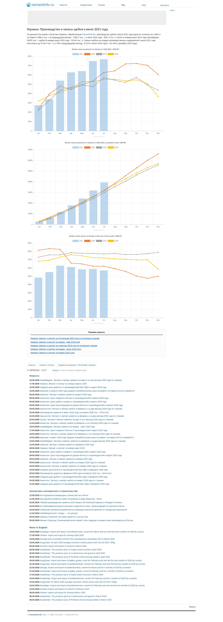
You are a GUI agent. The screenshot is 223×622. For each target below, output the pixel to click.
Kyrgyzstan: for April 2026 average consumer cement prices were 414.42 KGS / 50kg (77, 542)
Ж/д (123, 5)
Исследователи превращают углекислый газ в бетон (64, 495)
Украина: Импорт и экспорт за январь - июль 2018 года (55, 349)
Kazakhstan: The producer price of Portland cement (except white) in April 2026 (75, 557)
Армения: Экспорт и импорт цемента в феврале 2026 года (67, 444)
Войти (172, 10)
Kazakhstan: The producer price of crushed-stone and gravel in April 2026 (72, 553)
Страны (109, 5)
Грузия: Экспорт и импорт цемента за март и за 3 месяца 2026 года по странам (76, 419)
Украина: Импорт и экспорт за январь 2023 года (52, 353)
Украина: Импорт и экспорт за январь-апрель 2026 (63, 384)
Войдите (56, 370)
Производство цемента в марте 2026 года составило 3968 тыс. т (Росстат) (74, 412)
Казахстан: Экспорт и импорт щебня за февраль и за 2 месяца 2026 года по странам (79, 423)
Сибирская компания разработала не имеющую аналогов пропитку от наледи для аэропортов (83, 510)
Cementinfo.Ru (35, 615)
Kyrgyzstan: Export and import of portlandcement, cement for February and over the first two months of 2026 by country (92, 564)
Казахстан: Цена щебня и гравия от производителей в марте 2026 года (73, 452)
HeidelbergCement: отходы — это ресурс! (59, 513)
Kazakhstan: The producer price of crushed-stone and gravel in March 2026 (73, 596)
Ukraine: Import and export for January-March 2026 (62, 592)
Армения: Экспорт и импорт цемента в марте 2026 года (65, 394)
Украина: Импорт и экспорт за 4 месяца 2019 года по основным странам (63, 345)
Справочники (88, 5)
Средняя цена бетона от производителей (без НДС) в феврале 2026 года (74, 470)
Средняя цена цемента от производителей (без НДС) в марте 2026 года (73, 387)
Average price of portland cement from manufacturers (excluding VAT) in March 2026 (77, 539)
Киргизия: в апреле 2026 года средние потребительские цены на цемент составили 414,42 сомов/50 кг (87, 391)
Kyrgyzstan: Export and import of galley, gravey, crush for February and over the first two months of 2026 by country (91, 560)
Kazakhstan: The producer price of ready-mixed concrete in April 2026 (71, 549)
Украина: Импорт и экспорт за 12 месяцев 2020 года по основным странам (64, 338)
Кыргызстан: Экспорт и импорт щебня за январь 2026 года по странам (72, 462)
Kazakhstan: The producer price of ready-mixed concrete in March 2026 (71, 575)
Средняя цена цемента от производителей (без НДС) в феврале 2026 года (74, 484)
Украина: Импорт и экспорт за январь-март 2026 (62, 448)
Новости (69, 5)
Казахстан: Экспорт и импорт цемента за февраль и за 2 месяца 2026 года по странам (80, 434)
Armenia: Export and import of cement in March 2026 (63, 546)
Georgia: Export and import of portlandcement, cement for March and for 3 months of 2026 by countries (85, 567)
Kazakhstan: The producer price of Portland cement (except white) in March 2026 (76, 600)
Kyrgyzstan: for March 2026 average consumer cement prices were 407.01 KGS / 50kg (78, 582)
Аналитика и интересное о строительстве (53, 491)
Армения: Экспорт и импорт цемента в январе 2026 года (66, 459)
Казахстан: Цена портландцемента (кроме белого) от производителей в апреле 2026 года (81, 405)
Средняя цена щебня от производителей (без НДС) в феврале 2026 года (73, 477)
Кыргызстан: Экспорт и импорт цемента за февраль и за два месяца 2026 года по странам (82, 416)
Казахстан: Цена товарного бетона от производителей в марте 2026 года (73, 430)
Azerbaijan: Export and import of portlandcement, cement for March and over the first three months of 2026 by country (92, 532)
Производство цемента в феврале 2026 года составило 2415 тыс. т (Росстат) (75, 473)
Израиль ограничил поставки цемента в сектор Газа (64, 517)
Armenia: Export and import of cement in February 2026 (64, 589)
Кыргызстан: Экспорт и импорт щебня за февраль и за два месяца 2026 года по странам (81, 409)
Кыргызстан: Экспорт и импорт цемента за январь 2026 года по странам (73, 466)
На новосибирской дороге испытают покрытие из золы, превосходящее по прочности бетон (82, 506)
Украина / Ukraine (46, 365)
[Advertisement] (97, 17)
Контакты (164, 5)
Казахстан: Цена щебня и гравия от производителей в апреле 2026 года (73, 401)
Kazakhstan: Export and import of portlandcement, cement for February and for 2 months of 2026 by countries (88, 578)
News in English (38, 527)
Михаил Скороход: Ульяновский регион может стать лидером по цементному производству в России (86, 520)
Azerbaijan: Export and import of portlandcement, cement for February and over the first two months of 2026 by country (92, 585)
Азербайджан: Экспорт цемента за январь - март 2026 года (67, 427)
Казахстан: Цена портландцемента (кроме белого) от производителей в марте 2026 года (81, 455)
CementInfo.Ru (89, 34)
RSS (144, 5)
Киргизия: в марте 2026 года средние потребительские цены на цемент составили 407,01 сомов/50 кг (87, 437)
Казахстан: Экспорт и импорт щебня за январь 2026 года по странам (71, 480)
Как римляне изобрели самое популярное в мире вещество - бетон (71, 499)
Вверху (192, 607)
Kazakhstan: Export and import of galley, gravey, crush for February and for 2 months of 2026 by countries (86, 571)
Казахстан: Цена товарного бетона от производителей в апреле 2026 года (74, 398)
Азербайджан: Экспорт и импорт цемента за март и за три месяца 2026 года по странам (81, 380)
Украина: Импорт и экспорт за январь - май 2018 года (55, 342)
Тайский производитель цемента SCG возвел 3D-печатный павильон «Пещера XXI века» (81, 502)
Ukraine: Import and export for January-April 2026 (62, 535)
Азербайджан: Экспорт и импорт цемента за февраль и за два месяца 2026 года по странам (83, 441)
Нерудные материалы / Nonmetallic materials (77, 365)
